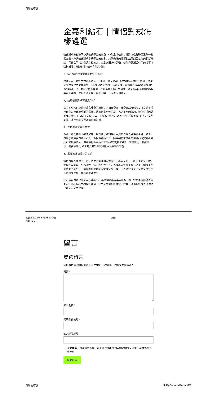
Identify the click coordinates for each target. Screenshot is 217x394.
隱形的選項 (31, 8)
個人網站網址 (71, 333)
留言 (67, 271)
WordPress (180, 385)
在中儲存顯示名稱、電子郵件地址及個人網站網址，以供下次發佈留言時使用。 (109, 349)
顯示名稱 (69, 305)
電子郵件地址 (72, 319)
